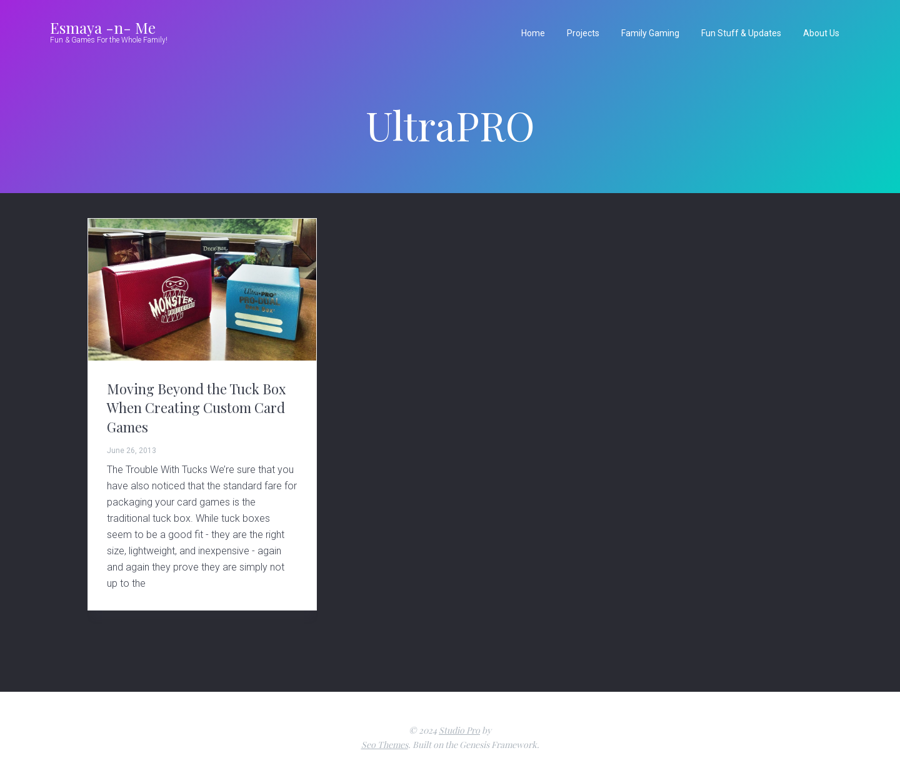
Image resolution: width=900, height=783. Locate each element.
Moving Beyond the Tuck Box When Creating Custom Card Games (196, 407)
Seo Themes (384, 745)
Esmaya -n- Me (103, 27)
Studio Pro (459, 730)
